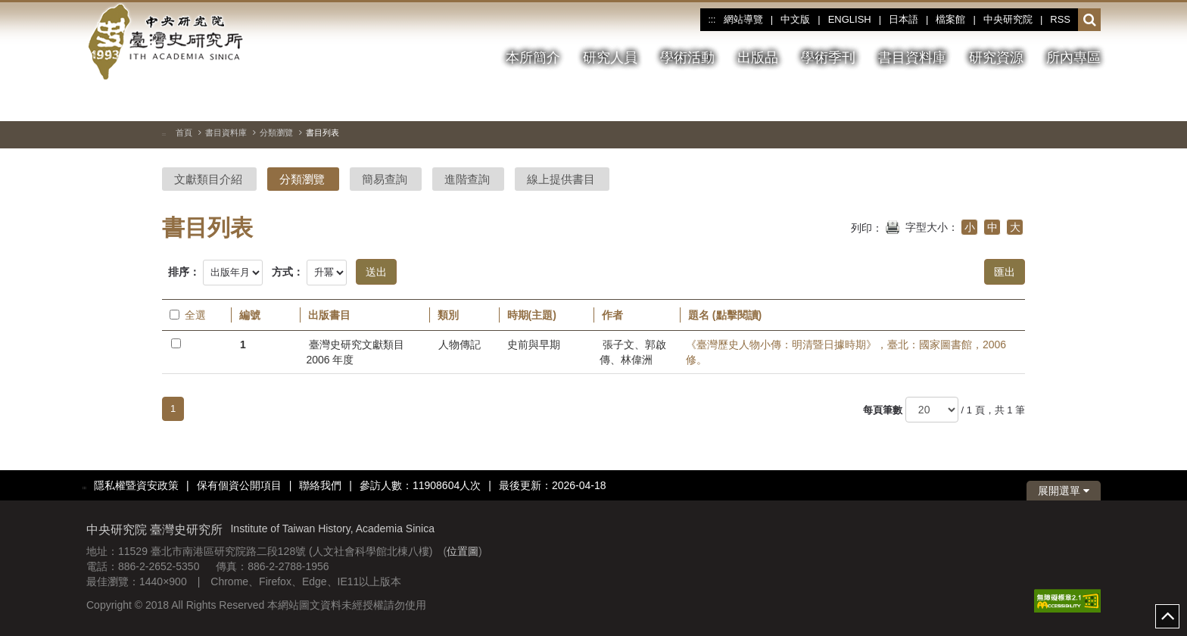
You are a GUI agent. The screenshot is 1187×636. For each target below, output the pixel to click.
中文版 (795, 19)
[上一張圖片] (1062, 101)
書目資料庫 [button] (912, 57)
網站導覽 (743, 19)
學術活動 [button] (687, 57)
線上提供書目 (561, 179)
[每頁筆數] (931, 409)
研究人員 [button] (610, 57)
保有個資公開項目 (239, 485)
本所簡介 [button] (533, 57)
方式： (288, 272)
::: (711, 19)
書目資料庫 (226, 132)
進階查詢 (467, 179)
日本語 (903, 19)
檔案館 (950, 19)
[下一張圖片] (1089, 101)
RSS (1060, 19)
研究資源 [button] (996, 57)
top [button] (1167, 616)
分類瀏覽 (276, 132)
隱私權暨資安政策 (136, 485)
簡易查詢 (384, 179)
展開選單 (1063, 491)
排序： (184, 272)
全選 (188, 315)
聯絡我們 (320, 485)
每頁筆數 (882, 410)
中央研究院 (1008, 19)
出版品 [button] (757, 57)
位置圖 (462, 551)
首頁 (184, 132)
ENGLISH (849, 19)
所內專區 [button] (1073, 57)
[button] (1089, 20)
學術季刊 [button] (828, 57)
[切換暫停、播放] (1034, 101)
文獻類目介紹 (208, 179)
